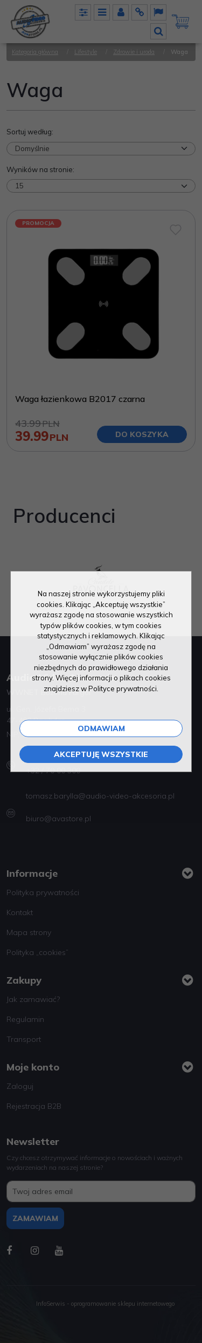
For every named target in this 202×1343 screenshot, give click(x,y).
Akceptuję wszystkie (101, 754)
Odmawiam (101, 728)
